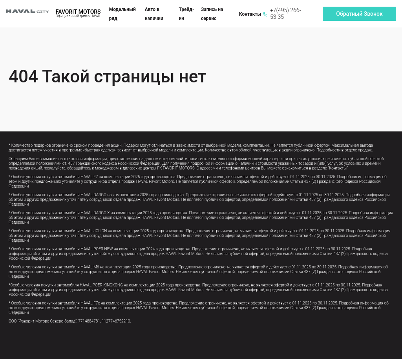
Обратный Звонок (359, 14)
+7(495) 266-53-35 (282, 13)
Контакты (250, 14)
